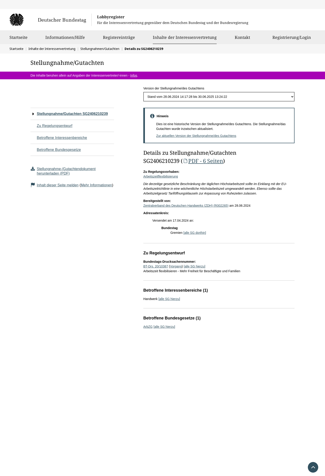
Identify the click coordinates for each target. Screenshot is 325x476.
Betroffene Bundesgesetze (59, 150)
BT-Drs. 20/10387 (155, 266)
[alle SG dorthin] (194, 232)
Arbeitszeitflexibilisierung (160, 176)
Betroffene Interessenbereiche (62, 138)
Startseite (18, 39)
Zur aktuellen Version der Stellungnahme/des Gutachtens (196, 136)
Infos (133, 75)
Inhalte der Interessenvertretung (185, 37)
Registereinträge (119, 39)
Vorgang (176, 266)
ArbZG (148, 326)
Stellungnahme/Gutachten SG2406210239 (72, 114)
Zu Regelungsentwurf (54, 126)
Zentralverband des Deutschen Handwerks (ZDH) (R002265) (185, 205)
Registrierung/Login (292, 39)
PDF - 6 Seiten (203, 160)
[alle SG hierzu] (194, 266)
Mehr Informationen (96, 185)
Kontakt (242, 39)
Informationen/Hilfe (65, 39)
